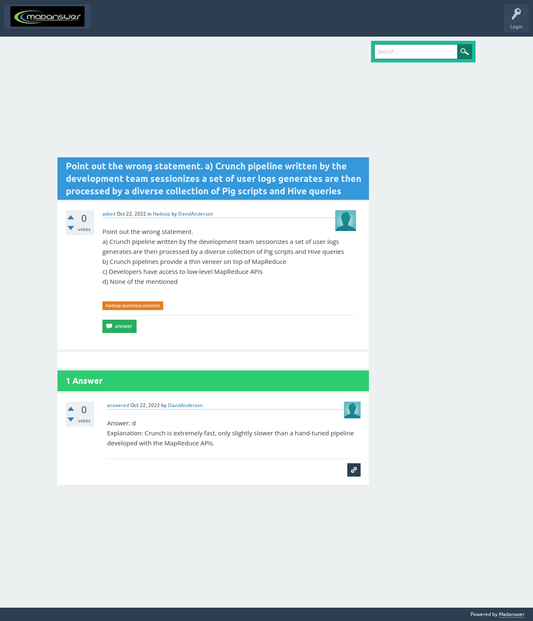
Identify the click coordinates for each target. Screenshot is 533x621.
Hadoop (161, 214)
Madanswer (512, 614)
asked (108, 214)
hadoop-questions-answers (133, 305)
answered (118, 405)
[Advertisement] (213, 99)
